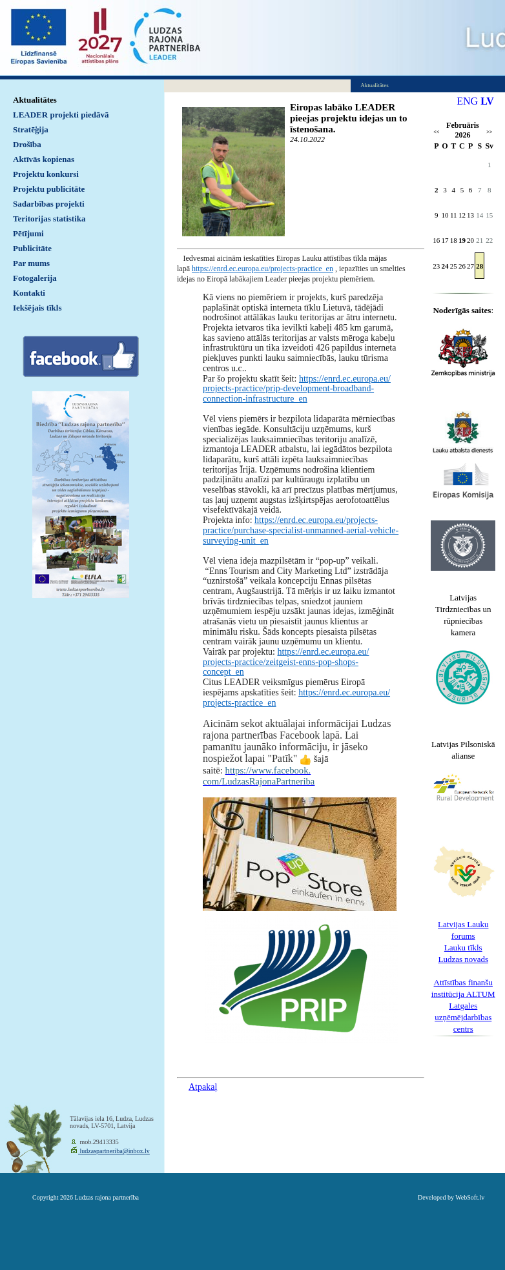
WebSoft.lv (469, 1197)
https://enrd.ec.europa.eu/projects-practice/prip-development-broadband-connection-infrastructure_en (297, 389)
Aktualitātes (35, 100)
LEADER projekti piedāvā (61, 114)
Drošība (27, 144)
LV (487, 101)
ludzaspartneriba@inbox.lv (114, 1150)
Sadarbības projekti (49, 204)
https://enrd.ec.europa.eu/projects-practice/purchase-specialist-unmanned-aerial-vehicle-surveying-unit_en (300, 530)
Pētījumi (28, 233)
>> (489, 132)
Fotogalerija (35, 278)
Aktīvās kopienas (43, 159)
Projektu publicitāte (49, 189)
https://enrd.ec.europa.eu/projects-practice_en (262, 268)
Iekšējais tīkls (37, 307)
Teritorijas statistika (49, 218)
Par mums (31, 263)
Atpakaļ (203, 1087)
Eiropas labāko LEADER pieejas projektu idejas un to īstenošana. (348, 118)
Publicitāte (32, 248)
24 (445, 266)
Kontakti (29, 293)
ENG (467, 101)
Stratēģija (30, 129)
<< (436, 132)
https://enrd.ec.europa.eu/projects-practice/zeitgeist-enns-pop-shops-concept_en (286, 662)
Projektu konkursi (46, 174)
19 (462, 240)
